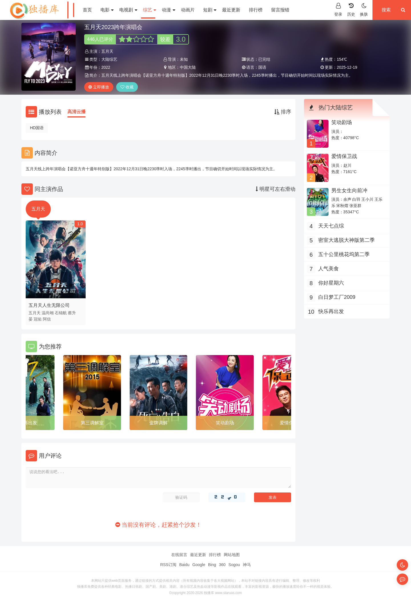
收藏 (127, 87)
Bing (212, 564)
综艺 (149, 9)
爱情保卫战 (344, 156)
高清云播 (76, 111)
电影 (107, 9)
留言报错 (280, 9)
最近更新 (231, 9)
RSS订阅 (168, 564)
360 (222, 564)
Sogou (234, 564)
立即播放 (98, 87)
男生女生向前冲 (349, 190)
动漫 (168, 9)
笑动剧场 (225, 422)
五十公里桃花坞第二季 (344, 254)
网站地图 (232, 554)
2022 (105, 67)
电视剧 (128, 9)
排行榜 (256, 9)
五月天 (107, 51)
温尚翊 (48, 313)
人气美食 (328, 268)
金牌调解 (158, 422)
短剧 (209, 9)
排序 (282, 112)
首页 (87, 9)
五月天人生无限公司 (49, 305)
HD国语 (37, 127)
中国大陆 (188, 67)
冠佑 (38, 319)
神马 (247, 564)
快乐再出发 (331, 311)
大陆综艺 (109, 59)
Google (198, 564)
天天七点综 (331, 226)
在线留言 (179, 554)
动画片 (188, 9)
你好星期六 (331, 283)
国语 (262, 67)
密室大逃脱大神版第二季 (346, 240)
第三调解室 (92, 422)
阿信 (47, 319)
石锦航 (61, 313)
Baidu (184, 564)
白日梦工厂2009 (336, 297)
